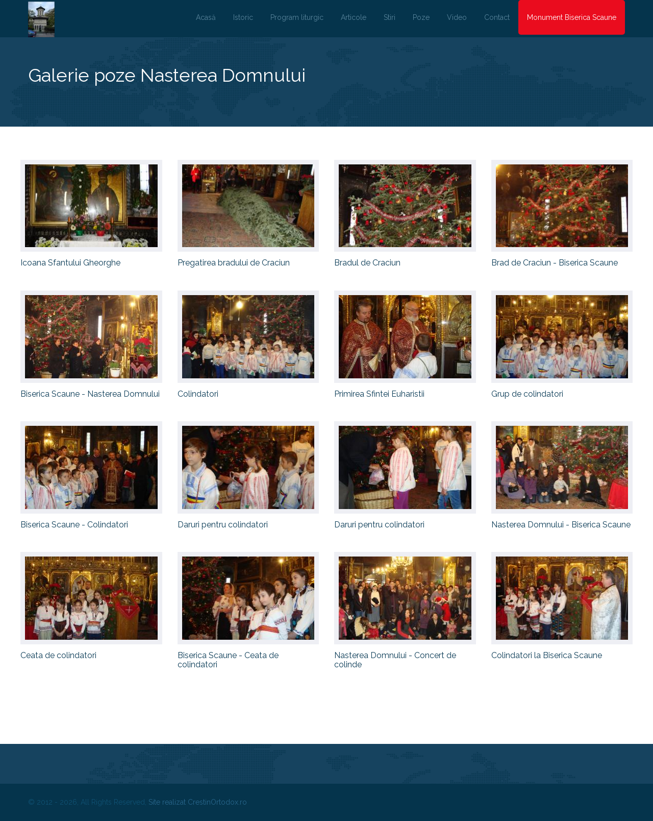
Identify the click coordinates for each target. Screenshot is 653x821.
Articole (353, 17)
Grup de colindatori (527, 394)
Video (457, 17)
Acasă (206, 17)
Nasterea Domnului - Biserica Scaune (561, 524)
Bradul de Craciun (367, 263)
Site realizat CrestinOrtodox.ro (197, 802)
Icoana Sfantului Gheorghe (70, 263)
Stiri (389, 17)
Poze (421, 17)
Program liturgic (296, 17)
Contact (497, 17)
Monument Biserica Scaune (571, 17)
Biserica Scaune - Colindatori (74, 524)
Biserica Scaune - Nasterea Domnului (90, 394)
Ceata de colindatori (58, 655)
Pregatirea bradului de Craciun (234, 263)
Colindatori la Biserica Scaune (546, 655)
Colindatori (198, 394)
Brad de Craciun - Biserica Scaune (554, 263)
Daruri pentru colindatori (223, 524)
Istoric (243, 17)
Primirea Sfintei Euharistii (379, 394)
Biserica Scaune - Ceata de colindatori (228, 659)
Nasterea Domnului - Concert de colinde (395, 659)
